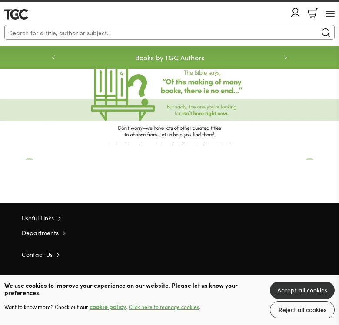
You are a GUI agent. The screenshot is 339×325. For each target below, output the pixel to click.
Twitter (281, 253)
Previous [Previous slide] (53, 57)
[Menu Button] (330, 14)
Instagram (313, 253)
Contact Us (37, 254)
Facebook (298, 254)
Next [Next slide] (285, 57)
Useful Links (38, 217)
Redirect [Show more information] (169, 106)
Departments (40, 232)
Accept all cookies (302, 290)
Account (295, 12)
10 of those (29, 14)
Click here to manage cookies (164, 307)
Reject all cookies (302, 309)
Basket (313, 13)
